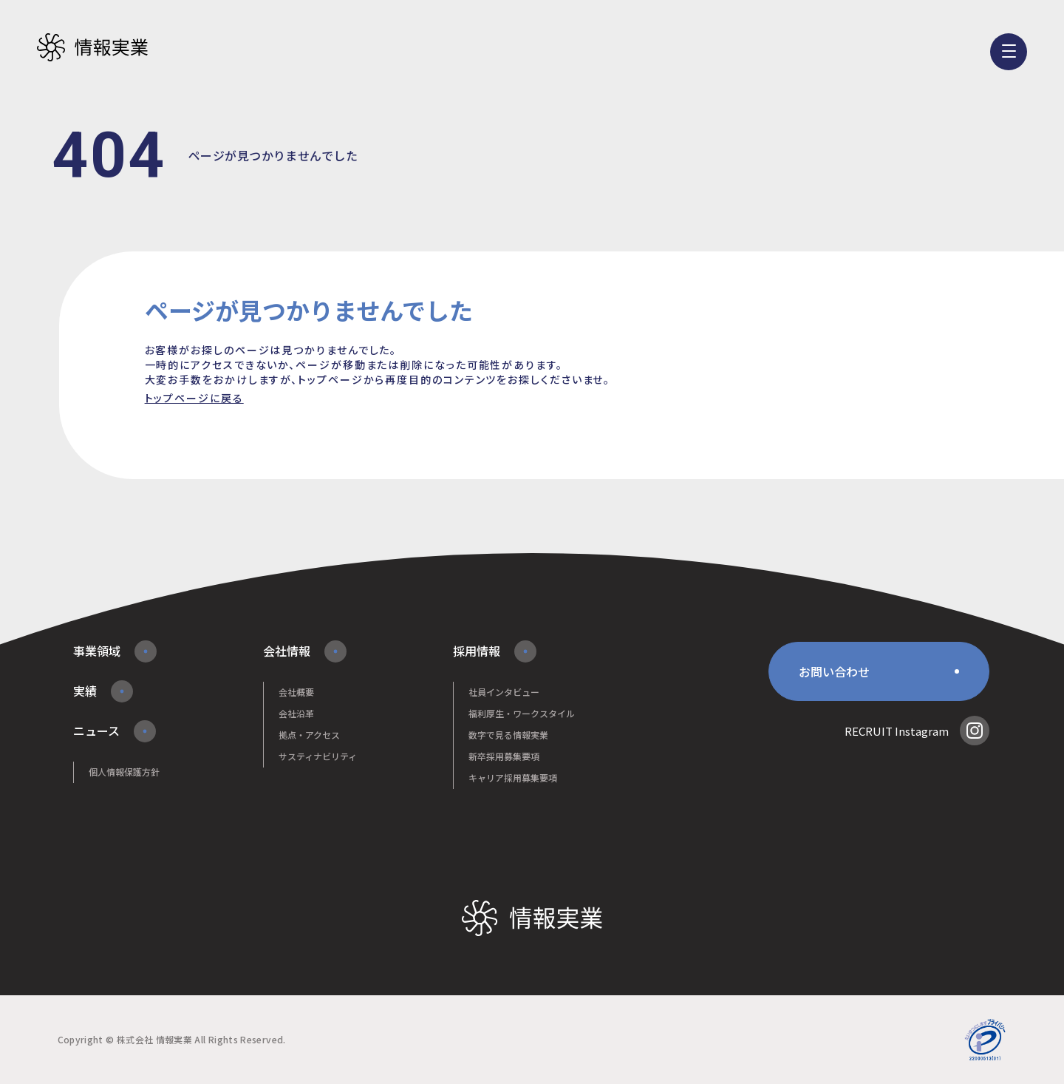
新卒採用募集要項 (503, 756)
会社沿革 (296, 713)
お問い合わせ (834, 671)
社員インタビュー (503, 691)
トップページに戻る (194, 397)
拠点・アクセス (309, 734)
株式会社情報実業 (92, 48)
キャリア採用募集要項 (512, 777)
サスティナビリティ (318, 756)
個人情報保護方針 (124, 771)
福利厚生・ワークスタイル (521, 713)
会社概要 (296, 691)
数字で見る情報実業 (508, 734)
